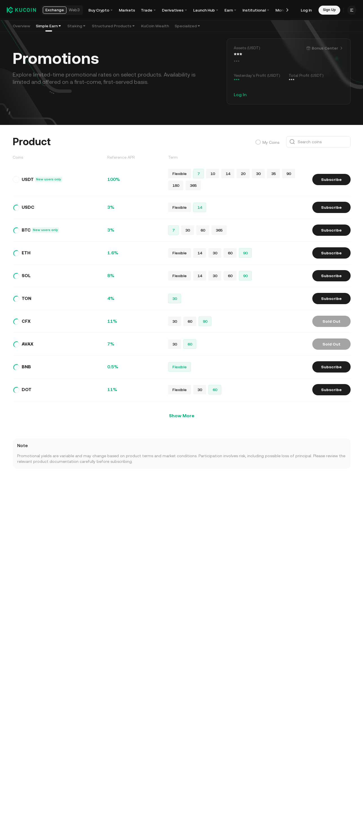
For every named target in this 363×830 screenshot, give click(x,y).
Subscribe (331, 179)
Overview (21, 26)
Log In (306, 10)
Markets (127, 10)
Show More (181, 415)
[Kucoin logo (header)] (21, 10)
